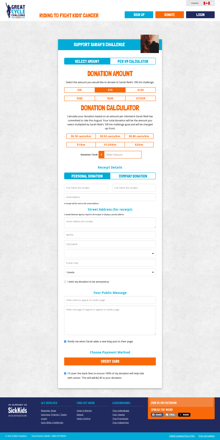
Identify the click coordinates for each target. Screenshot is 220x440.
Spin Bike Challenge (52, 422)
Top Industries (120, 422)
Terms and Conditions (206, 436)
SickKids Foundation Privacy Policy (182, 436)
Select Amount (87, 61)
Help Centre (83, 418)
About (80, 414)
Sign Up (139, 15)
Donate (169, 15)
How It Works (84, 410)
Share (159, 414)
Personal (87, 176)
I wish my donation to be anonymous (88, 281)
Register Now (48, 410)
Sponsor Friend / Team (54, 414)
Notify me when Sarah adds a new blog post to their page (100, 341)
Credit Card (110, 361)
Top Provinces (120, 418)
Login (200, 15)
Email (172, 414)
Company (133, 176)
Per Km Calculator (133, 61)
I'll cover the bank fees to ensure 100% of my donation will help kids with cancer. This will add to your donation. (106, 375)
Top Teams (118, 414)
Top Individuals (120, 410)
